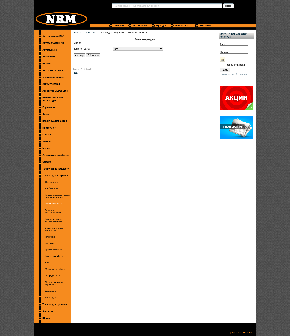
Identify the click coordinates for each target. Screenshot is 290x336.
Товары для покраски (55, 175)
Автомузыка (49, 49)
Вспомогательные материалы (54, 229)
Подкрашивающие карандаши (54, 283)
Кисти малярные (53, 203)
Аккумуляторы (51, 84)
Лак (47, 262)
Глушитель (48, 107)
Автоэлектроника (52, 70)
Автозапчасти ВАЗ (53, 36)
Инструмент (49, 127)
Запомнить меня (236, 65)
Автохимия (48, 56)
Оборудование (52, 275)
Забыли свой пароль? (234, 74)
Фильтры (47, 311)
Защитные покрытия (54, 121)
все (75, 72)
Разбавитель (51, 188)
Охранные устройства (55, 155)
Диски (46, 114)
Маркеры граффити (55, 269)
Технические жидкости (55, 168)
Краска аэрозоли (53, 249)
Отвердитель (51, 182)
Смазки (46, 162)
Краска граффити (54, 256)
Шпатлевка (50, 291)
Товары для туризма (54, 304)
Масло (46, 148)
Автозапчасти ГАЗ (53, 43)
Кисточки (49, 243)
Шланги (46, 63)
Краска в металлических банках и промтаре (57, 196)
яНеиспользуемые (53, 77)
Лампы (46, 141)
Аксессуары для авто (55, 90)
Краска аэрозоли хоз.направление (53, 220)
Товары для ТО (51, 297)
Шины (46, 318)
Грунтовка (50, 237)
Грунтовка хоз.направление (53, 211)
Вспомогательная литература (52, 99)
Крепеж (46, 134)
